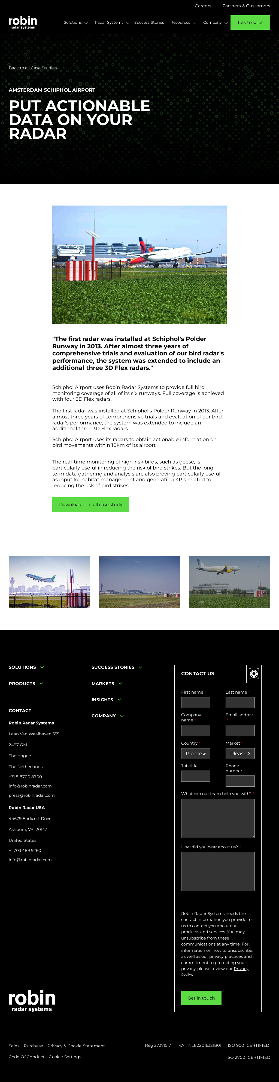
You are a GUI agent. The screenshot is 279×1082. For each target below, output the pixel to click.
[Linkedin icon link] (12, 878)
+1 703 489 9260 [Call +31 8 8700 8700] (25, 850)
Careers (203, 5)
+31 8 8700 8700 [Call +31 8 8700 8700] (25, 776)
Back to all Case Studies (33, 68)
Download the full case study (90, 504)
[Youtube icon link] (27, 878)
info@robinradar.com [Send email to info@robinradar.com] (30, 786)
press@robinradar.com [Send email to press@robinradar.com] (32, 795)
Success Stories (149, 22)
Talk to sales (250, 22)
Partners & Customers (246, 5)
